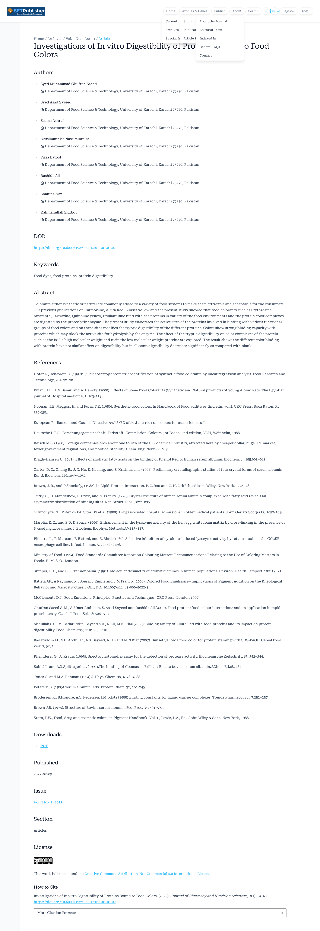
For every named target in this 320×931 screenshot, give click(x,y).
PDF (44, 746)
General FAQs (210, 47)
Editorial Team (211, 30)
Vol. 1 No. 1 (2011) (80, 39)
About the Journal (213, 21)
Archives (54, 39)
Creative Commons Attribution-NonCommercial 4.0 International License (147, 874)
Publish (219, 11)
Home (170, 11)
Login (306, 11)
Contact (206, 55)
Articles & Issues (194, 11)
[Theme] (274, 11)
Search (253, 11)
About (236, 11)
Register (288, 11)
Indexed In (208, 38)
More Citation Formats (56, 913)
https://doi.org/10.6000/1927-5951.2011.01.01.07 (75, 248)
